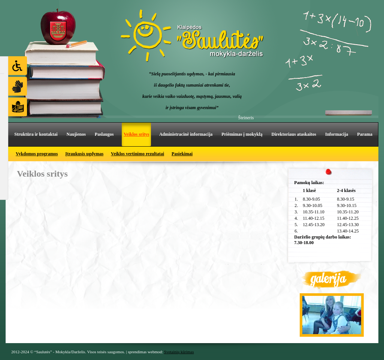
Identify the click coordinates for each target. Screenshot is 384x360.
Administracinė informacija (185, 134)
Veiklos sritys (136, 134)
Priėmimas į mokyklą (241, 134)
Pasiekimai (182, 153)
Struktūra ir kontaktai (35, 134)
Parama (364, 134)
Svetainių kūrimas (179, 352)
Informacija (336, 134)
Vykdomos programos (37, 153)
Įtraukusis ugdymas (84, 153)
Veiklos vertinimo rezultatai (137, 153)
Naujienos (75, 134)
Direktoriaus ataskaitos (294, 134)
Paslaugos (104, 134)
